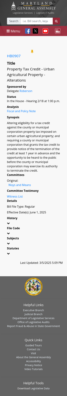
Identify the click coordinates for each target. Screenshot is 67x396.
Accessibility (33, 361)
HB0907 (14, 55)
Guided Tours (33, 345)
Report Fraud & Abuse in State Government (33, 326)
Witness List (15, 196)
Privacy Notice (33, 365)
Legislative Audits (45, 12)
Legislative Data (40, 388)
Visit (33, 353)
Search (13, 21)
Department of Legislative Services (33, 318)
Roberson (25, 91)
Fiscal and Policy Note (21, 111)
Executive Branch (33, 310)
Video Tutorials (33, 369)
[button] (33, 224)
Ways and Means (19, 185)
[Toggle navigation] (13, 31)
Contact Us (33, 349)
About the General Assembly (33, 357)
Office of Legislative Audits (33, 322)
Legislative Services (23, 12)
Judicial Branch (33, 314)
